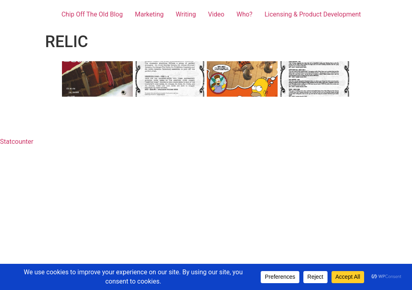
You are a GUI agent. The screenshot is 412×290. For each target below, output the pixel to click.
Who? (245, 14)
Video (216, 14)
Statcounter (16, 141)
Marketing (149, 14)
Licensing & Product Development (312, 14)
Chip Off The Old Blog (92, 14)
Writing (186, 14)
